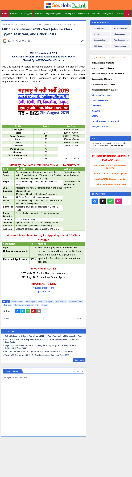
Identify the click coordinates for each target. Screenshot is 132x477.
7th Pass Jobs (30, 301)
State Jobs (106, 13)
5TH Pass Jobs (17, 301)
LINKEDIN (111, 168)
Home (4, 13)
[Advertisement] (66, 457)
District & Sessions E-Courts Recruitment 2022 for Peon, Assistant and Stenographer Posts (43, 336)
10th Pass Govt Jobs (102, 28)
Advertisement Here (43, 287)
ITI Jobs (97, 34)
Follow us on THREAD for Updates (111, 184)
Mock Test (120, 13)
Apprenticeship (120, 46)
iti (37, 305)
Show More (79, 360)
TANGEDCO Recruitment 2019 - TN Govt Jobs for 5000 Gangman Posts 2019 (37, 355)
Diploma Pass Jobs (45, 301)
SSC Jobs (96, 13)
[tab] (5, 13)
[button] (127, 13)
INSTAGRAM (111, 165)
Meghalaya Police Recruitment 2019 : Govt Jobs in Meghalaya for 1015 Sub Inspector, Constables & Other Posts (41, 346)
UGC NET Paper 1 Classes (103, 68)
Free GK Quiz (61, 301)
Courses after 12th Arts (102, 79)
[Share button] (44, 311)
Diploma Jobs (119, 34)
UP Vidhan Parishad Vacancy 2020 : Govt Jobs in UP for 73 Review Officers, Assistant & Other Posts (42, 340)
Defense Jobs (83, 13)
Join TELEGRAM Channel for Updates (110, 173)
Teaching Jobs (69, 13)
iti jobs (10, 24)
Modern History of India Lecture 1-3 (108, 74)
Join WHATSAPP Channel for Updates (110, 179)
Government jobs (75, 301)
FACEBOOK (99, 165)
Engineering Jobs (53, 13)
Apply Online (43, 291)
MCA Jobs (98, 46)
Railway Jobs (26, 13)
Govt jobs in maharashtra (24, 305)
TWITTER (122, 165)
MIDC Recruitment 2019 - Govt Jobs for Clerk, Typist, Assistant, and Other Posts (39, 351)
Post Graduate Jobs (121, 40)
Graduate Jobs (100, 40)
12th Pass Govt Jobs (122, 28)
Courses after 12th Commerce (105, 90)
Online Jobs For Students (103, 63)
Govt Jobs (14, 13)
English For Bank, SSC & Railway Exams (109, 57)
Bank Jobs (39, 13)
